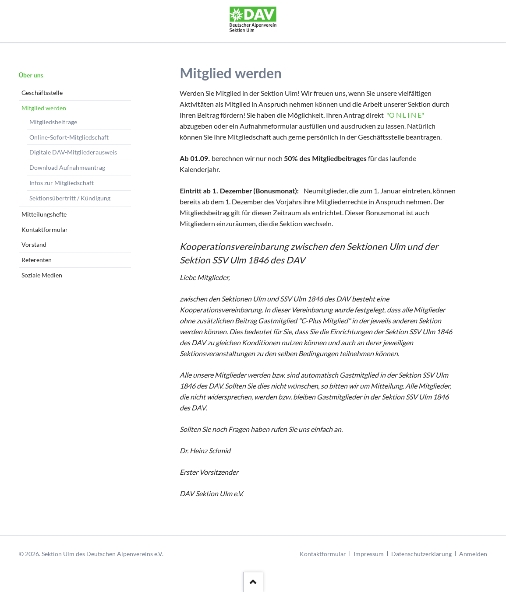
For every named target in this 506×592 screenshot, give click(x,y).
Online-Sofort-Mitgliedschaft (69, 137)
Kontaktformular (44, 229)
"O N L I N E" (404, 115)
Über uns (31, 75)
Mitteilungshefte (44, 214)
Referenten (36, 259)
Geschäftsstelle (42, 92)
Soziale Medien (41, 275)
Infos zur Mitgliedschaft (61, 182)
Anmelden (473, 553)
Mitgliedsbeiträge (53, 122)
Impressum (369, 553)
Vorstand (33, 244)
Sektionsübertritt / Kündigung (69, 198)
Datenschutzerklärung (421, 553)
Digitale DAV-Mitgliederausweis (73, 152)
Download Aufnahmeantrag (67, 167)
